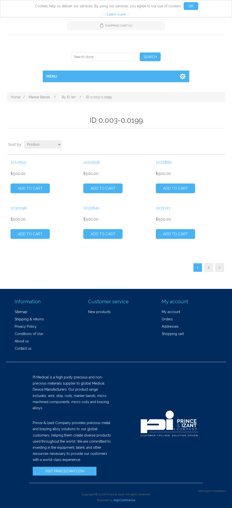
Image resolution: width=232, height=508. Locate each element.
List (221, 144)
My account (171, 312)
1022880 (164, 162)
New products (99, 312)
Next (219, 267)
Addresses (170, 326)
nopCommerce (124, 500)
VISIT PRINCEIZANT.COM (64, 471)
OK (191, 6)
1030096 (19, 207)
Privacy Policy (26, 326)
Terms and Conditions (212, 491)
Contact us (23, 348)
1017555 (18, 162)
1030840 (91, 207)
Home (16, 97)
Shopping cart (173, 334)
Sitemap (21, 312)
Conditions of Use (29, 334)
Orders (167, 319)
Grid (212, 144)
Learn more (116, 14)
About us (22, 341)
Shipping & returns (29, 319)
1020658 (91, 162)
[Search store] (106, 56)
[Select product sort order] (43, 144)
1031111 (163, 207)
